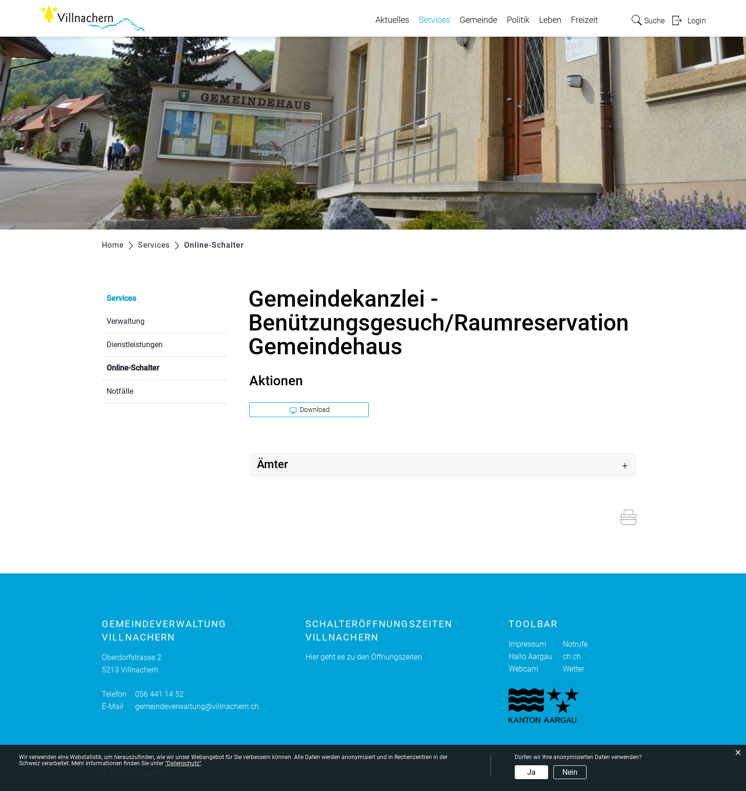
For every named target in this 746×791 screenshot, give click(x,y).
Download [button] (310, 409)
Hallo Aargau (530, 656)
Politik (518, 20)
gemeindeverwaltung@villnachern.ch (197, 706)
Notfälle (120, 391)
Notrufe (575, 644)
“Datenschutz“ (183, 763)
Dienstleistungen (135, 344)
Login (696, 20)
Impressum (527, 644)
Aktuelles (392, 20)
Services (434, 20)
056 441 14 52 (159, 694)
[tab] (443, 464)
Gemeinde (478, 20)
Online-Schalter (156, 366)
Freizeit (584, 20)
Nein (570, 772)
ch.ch (572, 656)
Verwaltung (126, 321)
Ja (531, 772)
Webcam (523, 668)
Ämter (272, 464)
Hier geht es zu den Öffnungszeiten (363, 656)
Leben (550, 20)
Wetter (573, 668)
